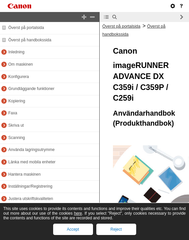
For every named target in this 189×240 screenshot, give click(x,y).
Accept (73, 229)
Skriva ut (16, 125)
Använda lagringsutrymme (31, 149)
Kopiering (16, 101)
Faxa (12, 113)
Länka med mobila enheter (31, 162)
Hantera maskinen (24, 174)
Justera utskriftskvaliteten (30, 198)
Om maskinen (20, 64)
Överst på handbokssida (29, 40)
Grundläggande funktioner (31, 88)
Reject (116, 229)
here (78, 213)
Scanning (16, 137)
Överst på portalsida (26, 27)
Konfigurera (18, 76)
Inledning (16, 52)
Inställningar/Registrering (30, 186)
